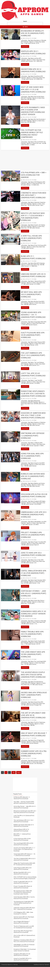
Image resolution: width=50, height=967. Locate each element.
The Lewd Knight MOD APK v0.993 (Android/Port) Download (33, 654)
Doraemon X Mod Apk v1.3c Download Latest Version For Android (33, 613)
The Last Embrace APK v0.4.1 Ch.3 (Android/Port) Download (33, 355)
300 (14, 772)
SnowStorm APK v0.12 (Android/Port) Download (33, 70)
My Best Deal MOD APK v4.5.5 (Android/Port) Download (31, 294)
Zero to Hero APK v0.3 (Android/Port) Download (33, 554)
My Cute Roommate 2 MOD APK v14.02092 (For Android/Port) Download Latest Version (33, 111)
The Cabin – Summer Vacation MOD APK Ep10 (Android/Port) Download (24, 802)
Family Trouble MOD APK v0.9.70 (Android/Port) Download (32, 634)
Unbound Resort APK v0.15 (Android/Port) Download (33, 275)
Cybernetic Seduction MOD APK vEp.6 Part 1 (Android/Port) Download (33, 195)
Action (3, 171)
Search (25, 21)
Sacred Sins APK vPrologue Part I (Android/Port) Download (34, 695)
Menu (25, 27)
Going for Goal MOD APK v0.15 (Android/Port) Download (32, 456)
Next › (19, 772)
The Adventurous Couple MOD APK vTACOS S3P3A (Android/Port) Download (33, 674)
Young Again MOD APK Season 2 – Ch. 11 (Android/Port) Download (33, 314)
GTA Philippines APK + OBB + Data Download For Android (33, 175)
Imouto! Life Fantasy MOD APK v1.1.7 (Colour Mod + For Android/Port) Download (33, 216)
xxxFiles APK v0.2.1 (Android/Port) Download (33, 52)
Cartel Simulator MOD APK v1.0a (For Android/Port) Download (33, 573)
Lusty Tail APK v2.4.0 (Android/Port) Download (33, 374)
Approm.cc (10, 964)
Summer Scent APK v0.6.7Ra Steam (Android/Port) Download (33, 753)
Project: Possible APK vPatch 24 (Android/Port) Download (33, 534)
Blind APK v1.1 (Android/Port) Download (33, 257)
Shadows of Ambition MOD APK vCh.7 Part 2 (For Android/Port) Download (33, 415)
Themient (46, 964)
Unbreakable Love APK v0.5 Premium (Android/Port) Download (33, 514)
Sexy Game (4, 30)
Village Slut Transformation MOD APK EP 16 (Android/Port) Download (24, 864)
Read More (25, 46)
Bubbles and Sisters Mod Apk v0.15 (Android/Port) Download (33, 476)
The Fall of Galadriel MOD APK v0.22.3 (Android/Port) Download (24, 859)
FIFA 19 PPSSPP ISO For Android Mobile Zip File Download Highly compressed (32, 133)
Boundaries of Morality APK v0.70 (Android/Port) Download (32, 33)
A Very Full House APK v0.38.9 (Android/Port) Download (31, 238)
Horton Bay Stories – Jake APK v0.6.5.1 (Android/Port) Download (33, 593)
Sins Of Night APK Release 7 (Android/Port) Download (34, 734)
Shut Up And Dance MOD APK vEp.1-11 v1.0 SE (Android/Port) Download (33, 89)
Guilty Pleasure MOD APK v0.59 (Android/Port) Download (33, 335)
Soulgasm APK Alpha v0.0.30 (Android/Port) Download (34, 495)
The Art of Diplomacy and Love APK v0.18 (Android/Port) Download (33, 715)
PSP (3, 129)
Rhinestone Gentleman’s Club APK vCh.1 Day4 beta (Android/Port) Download (33, 393)
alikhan (24, 38)
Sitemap (16, 964)
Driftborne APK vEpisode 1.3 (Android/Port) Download (32, 435)
